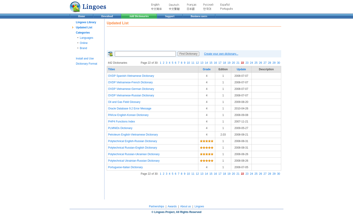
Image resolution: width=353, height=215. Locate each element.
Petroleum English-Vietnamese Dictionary (133, 134)
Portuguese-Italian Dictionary (125, 167)
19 (228, 62)
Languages (86, 37)
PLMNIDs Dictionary (120, 128)
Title (111, 69)
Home (81, 16)
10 (188, 62)
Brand (83, 48)
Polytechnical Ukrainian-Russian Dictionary (134, 160)
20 (233, 62)
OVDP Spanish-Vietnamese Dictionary (131, 75)
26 (260, 62)
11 (192, 62)
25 (255, 62)
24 (251, 62)
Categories (83, 32)
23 (246, 62)
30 (278, 62)
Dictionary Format (86, 63)
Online (84, 43)
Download (107, 16)
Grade (207, 69)
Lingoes (199, 206)
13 (201, 62)
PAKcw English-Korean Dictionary (128, 115)
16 (215, 62)
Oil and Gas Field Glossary (124, 102)
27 (265, 62)
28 (269, 62)
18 (224, 62)
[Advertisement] (189, 38)
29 (274, 62)
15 (210, 62)
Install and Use (85, 58)
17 (219, 62)
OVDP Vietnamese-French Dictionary (130, 82)
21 (237, 62)
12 (197, 62)
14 (206, 62)
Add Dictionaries (139, 16)
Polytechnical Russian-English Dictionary (132, 147)
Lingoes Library (86, 22)
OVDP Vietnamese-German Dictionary (131, 89)
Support (169, 16)
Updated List (84, 27)
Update (241, 69)
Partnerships (156, 206)
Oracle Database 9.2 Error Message (129, 108)
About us (185, 206)
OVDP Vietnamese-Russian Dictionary (131, 95)
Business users (199, 16)
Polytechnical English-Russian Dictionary (132, 141)
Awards (172, 206)
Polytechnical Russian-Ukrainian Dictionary (134, 154)
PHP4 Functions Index (121, 121)
